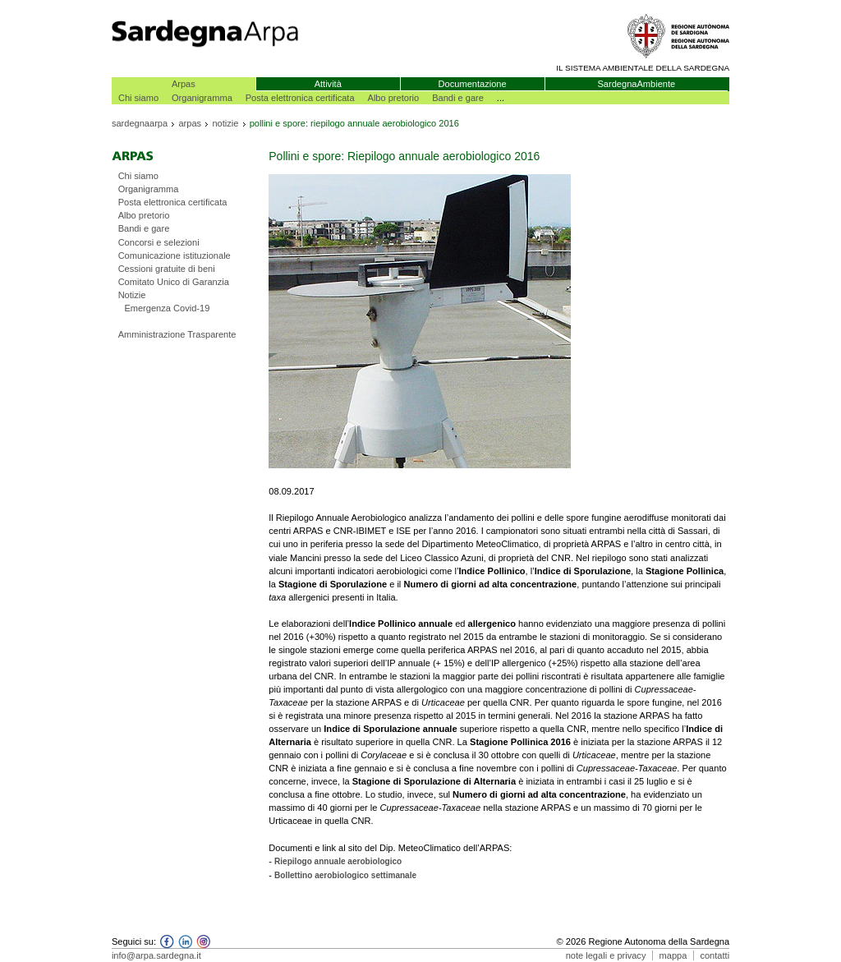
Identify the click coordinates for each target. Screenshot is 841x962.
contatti (714, 955)
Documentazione (473, 84)
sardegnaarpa (140, 123)
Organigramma (202, 98)
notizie (225, 123)
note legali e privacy (606, 955)
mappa (673, 955)
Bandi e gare (458, 98)
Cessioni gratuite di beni (166, 269)
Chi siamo (138, 98)
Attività (328, 84)
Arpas (183, 84)
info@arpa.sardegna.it (156, 955)
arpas (189, 123)
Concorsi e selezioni (159, 242)
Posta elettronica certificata (300, 98)
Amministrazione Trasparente (177, 334)
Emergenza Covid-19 (166, 308)
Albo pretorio (394, 98)
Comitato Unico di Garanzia (173, 282)
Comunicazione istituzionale (174, 255)
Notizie (132, 295)
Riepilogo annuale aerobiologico (338, 861)
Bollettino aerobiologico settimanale (345, 875)
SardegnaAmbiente (636, 84)
